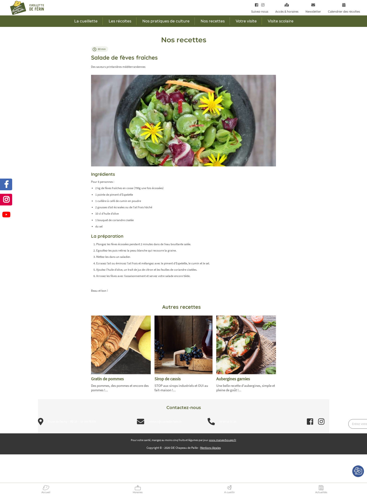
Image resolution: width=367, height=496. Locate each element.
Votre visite (246, 21)
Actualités (321, 492)
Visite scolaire (281, 21)
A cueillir (229, 492)
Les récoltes (120, 21)
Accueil (45, 492)
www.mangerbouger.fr (222, 440)
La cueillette (86, 21)
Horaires (138, 492)
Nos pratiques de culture (166, 21)
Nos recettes (213, 21)
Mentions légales (210, 448)
